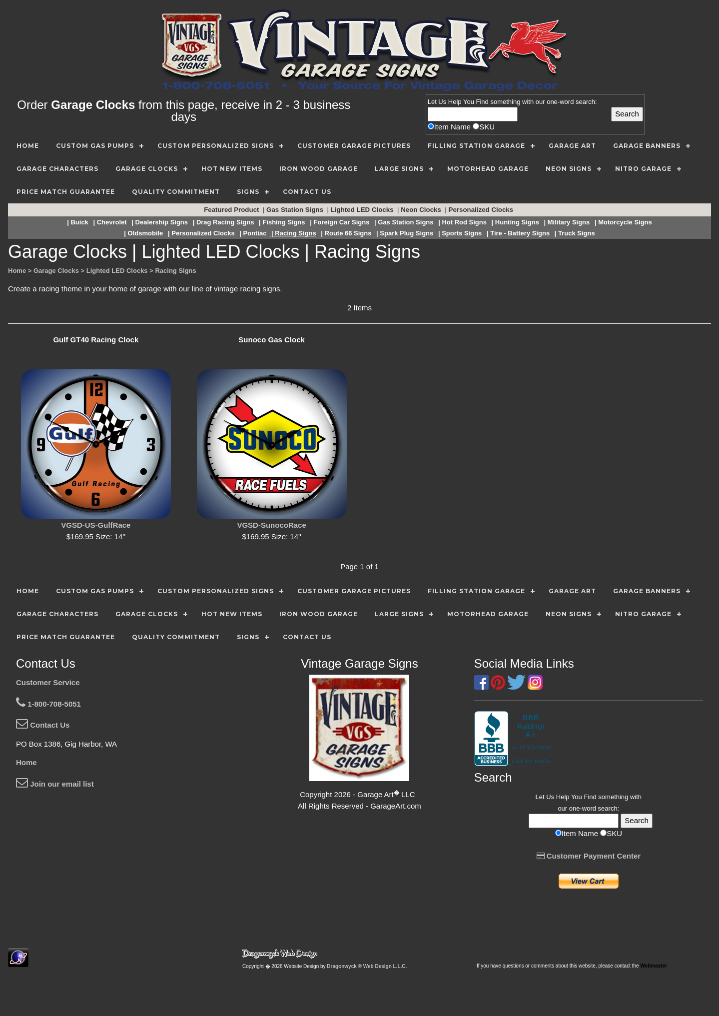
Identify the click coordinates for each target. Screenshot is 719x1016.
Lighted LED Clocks (363, 209)
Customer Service (48, 682)
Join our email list (55, 784)
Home (26, 762)
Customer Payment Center (589, 856)
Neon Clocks (422, 209)
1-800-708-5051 (48, 704)
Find (482, 101)
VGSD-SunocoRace (271, 525)
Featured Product (232, 209)
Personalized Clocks (482, 209)
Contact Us (42, 725)
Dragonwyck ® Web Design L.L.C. (367, 966)
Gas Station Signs (295, 209)
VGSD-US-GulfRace (95, 525)
